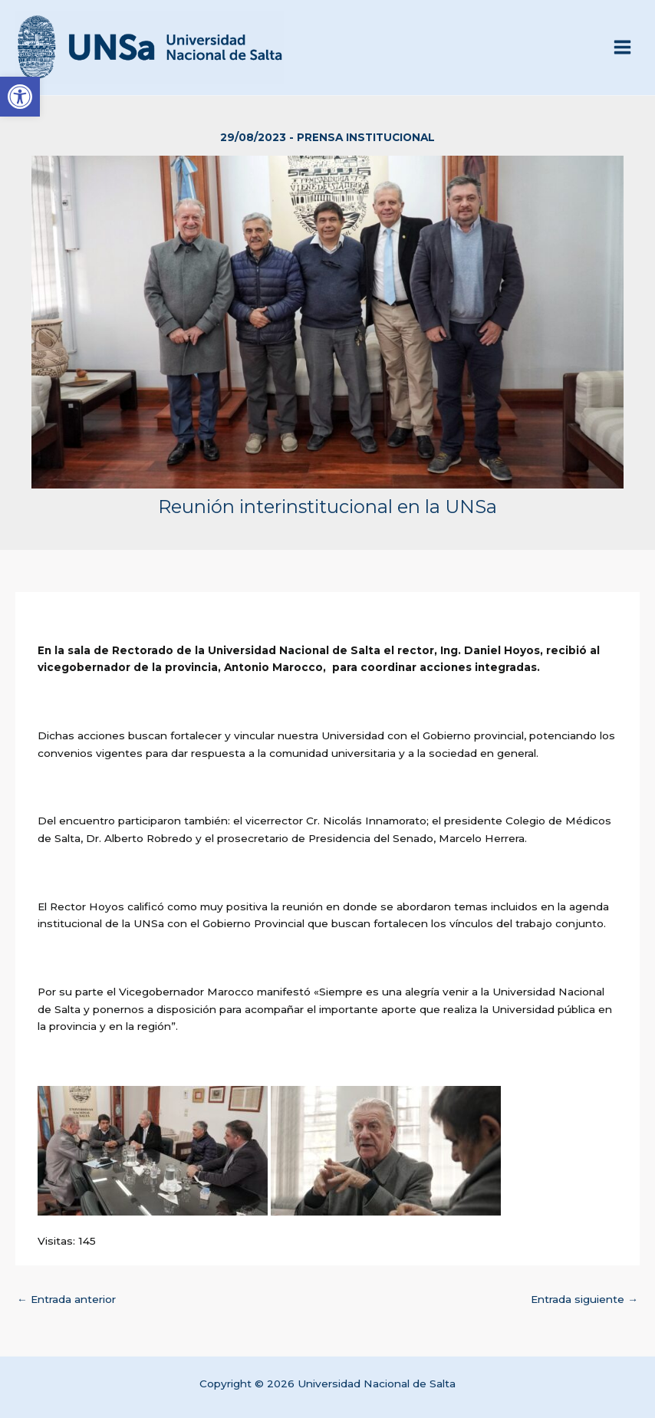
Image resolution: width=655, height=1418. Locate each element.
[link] (20, 97)
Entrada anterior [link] (66, 1299)
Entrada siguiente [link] (584, 1299)
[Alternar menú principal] (622, 47)
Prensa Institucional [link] (366, 137)
